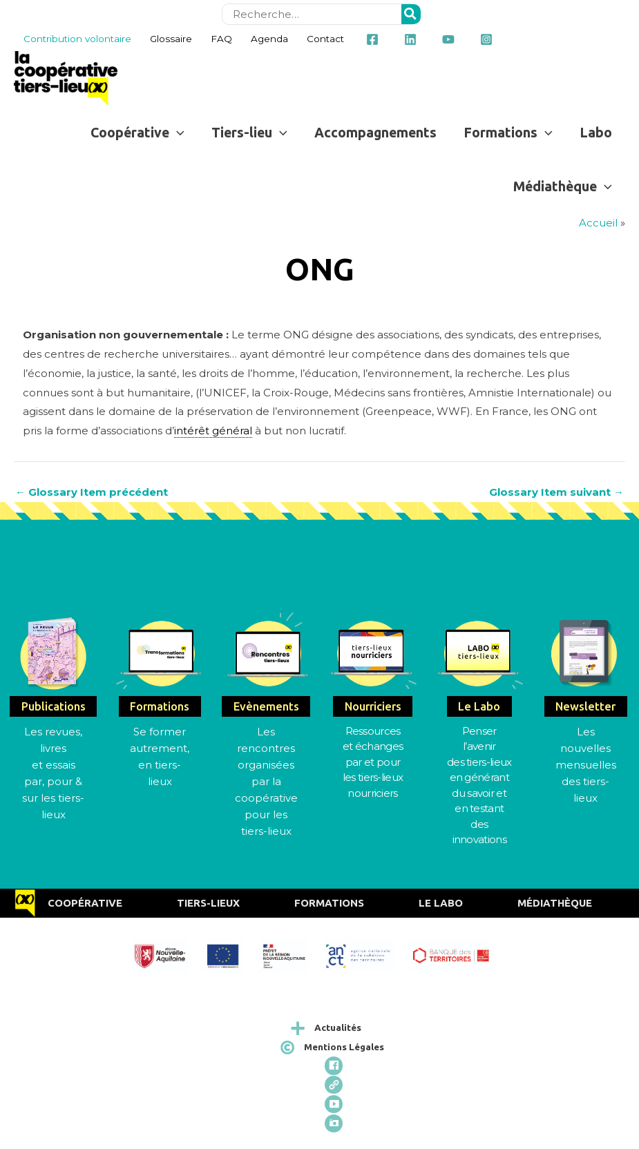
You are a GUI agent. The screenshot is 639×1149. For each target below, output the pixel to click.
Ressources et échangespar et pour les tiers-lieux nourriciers (373, 762)
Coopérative (85, 903)
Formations (329, 903)
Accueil (598, 222)
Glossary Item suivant (556, 492)
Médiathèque (554, 903)
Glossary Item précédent (91, 492)
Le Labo (441, 903)
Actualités (337, 1027)
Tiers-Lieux (208, 903)
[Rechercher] (411, 14)
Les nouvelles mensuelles (585, 748)
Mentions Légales (344, 1046)
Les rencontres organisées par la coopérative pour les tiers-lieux (266, 781)
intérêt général (213, 430)
